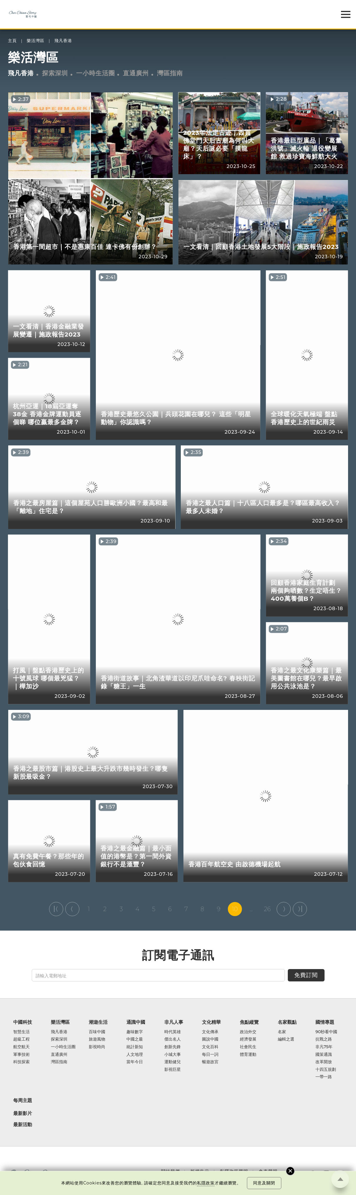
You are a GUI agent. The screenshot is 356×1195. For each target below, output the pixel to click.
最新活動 (22, 1124)
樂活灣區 (35, 41)
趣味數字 (134, 1032)
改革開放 (323, 1062)
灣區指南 (170, 73)
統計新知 (134, 1047)
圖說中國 (210, 1039)
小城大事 (172, 1054)
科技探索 (21, 1062)
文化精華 (211, 1022)
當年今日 (134, 1062)
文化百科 (210, 1047)
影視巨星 (172, 1069)
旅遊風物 (97, 1039)
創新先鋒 (172, 1047)
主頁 (12, 41)
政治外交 (248, 1032)
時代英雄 (172, 1032)
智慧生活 (21, 1032)
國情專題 (324, 1022)
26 (267, 909)
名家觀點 (287, 1022)
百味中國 (97, 1032)
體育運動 (248, 1054)
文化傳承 (210, 1032)
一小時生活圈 (95, 73)
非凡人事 (173, 1022)
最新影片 (22, 1113)
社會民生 (248, 1047)
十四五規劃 (325, 1069)
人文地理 (134, 1054)
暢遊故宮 (210, 1062)
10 (235, 909)
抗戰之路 (323, 1039)
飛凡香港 (63, 41)
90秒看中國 (326, 1032)
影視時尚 (97, 1047)
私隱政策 (206, 1183)
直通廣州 (136, 73)
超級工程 (21, 1039)
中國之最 (134, 1039)
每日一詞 (210, 1054)
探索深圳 (55, 73)
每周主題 (22, 1100)
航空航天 (21, 1047)
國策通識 (323, 1054)
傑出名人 (172, 1039)
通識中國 (135, 1022)
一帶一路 (323, 1077)
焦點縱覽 (249, 1022)
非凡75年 (323, 1047)
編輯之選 (286, 1039)
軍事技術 (21, 1054)
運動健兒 (172, 1062)
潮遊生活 (98, 1022)
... (251, 909)
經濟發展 (248, 1039)
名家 (282, 1032)
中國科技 (22, 1022)
